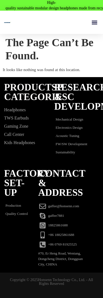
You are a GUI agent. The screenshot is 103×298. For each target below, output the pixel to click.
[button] (94, 22)
